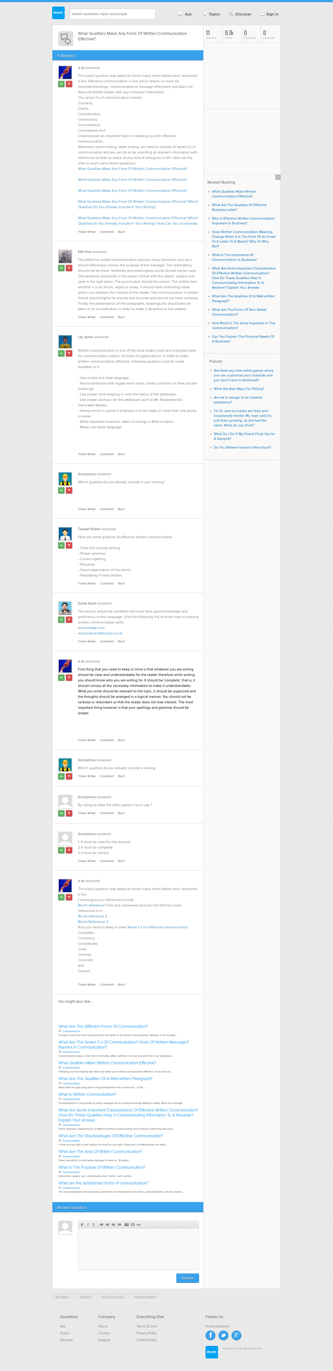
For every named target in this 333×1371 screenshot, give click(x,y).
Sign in (269, 14)
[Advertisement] (130, 438)
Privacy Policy (147, 1333)
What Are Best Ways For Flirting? (239, 389)
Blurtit (58, 13)
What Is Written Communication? (87, 1094)
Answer (187, 1278)
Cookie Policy (147, 1340)
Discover (240, 14)
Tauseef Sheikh (89, 529)
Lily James (85, 337)
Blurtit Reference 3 (93, 921)
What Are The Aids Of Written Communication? (100, 1151)
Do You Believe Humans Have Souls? (242, 447)
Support (104, 1340)
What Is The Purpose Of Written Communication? (102, 1167)
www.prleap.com (91, 628)
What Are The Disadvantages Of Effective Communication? (111, 1136)
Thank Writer (87, 232)
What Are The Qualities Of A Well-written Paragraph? (105, 1078)
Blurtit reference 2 (92, 916)
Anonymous (87, 474)
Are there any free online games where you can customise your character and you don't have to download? (244, 375)
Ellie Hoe (84, 252)
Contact (104, 1333)
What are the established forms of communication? (103, 1183)
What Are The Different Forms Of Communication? (103, 1026)
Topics (210, 14)
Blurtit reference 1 (92, 905)
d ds (81, 68)
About (102, 1326)
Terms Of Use (147, 1326)
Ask (184, 14)
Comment (107, 232)
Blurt (121, 232)
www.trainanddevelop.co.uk (100, 633)
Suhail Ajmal (87, 603)
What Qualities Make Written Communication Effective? (107, 1063)
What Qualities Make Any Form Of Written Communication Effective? (132, 168)
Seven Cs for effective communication (157, 927)
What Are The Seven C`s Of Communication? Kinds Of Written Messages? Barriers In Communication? (124, 1045)
